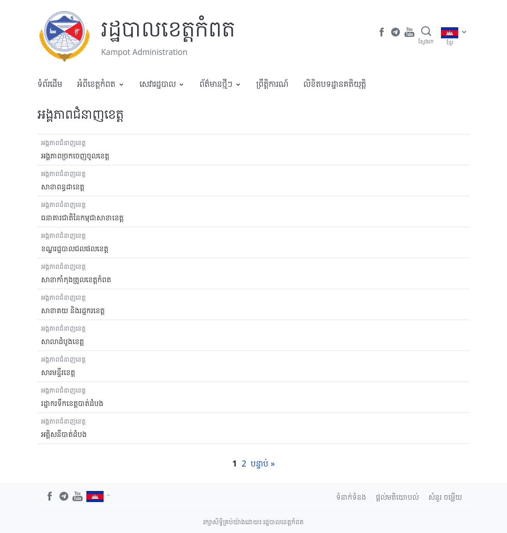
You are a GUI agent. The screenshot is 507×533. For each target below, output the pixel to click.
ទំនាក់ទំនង (351, 497)
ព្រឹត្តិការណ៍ (272, 83)
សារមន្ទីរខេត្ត (58, 372)
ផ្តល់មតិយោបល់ (397, 497)
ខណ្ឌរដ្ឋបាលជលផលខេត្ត (75, 248)
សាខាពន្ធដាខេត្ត (62, 187)
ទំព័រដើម (49, 83)
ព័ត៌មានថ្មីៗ (215, 83)
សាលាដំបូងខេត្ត (62, 341)
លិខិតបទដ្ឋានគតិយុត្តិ (334, 83)
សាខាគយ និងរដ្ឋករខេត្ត (73, 310)
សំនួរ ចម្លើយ (445, 497)
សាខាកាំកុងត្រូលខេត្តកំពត (76, 279)
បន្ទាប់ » (263, 463)
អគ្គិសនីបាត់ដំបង (64, 434)
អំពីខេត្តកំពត (96, 83)
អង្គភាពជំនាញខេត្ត (63, 142)
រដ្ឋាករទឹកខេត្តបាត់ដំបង (72, 403)
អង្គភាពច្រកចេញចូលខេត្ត (75, 156)
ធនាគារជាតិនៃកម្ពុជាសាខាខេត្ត (82, 217)
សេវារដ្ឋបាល (157, 83)
